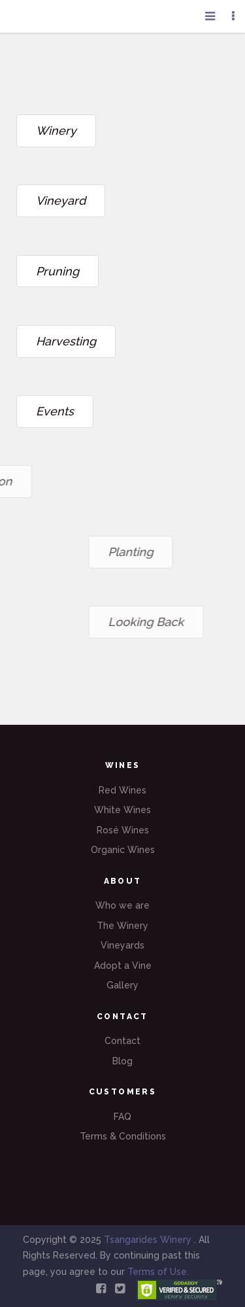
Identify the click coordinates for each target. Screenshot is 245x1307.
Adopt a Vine (123, 965)
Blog (122, 1061)
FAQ (122, 1116)
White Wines (122, 810)
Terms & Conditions (123, 1136)
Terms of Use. (158, 1271)
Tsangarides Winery (149, 1239)
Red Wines (122, 790)
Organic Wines (123, 850)
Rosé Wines (123, 830)
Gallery (122, 985)
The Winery (122, 925)
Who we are (122, 905)
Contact (122, 1041)
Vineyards (122, 945)
